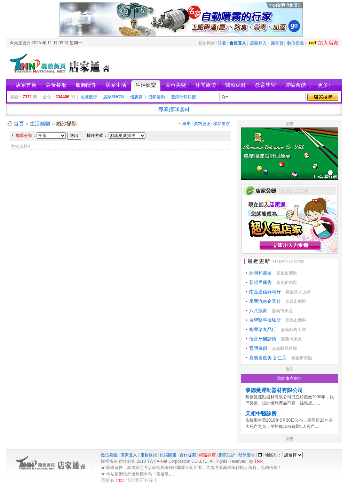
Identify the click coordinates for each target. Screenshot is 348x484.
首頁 (19, 123)
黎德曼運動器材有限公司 (274, 390)
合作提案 (188, 455)
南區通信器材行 (265, 291)
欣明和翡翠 (260, 273)
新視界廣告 (260, 282)
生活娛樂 (40, 123)
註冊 (222, 43)
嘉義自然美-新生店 (268, 357)
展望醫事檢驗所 (265, 320)
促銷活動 (156, 96)
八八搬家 (258, 310)
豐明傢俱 (258, 348)
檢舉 (186, 123)
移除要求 (221, 123)
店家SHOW (113, 96)
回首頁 (277, 43)
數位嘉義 (295, 43)
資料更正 (202, 123)
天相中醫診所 (261, 413)
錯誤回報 (168, 455)
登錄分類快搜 (183, 96)
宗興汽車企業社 (265, 301)
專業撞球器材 (174, 109)
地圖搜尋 (88, 96)
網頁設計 (227, 455)
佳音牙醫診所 (262, 338)
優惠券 (136, 96)
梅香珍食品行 (262, 329)
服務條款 (148, 455)
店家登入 (258, 43)
